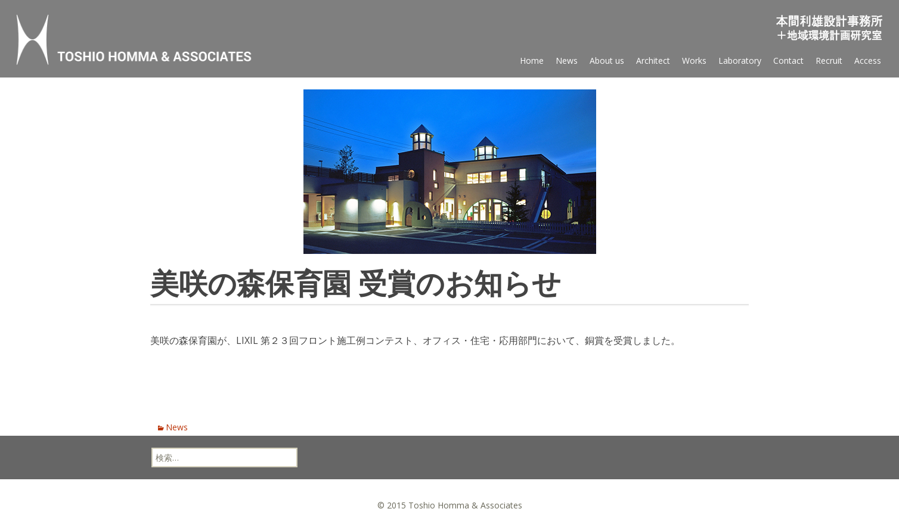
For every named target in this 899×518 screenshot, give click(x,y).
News (567, 60)
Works (694, 60)
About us (607, 60)
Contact (788, 60)
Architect (653, 60)
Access (867, 60)
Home (532, 60)
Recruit (829, 60)
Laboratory (739, 60)
